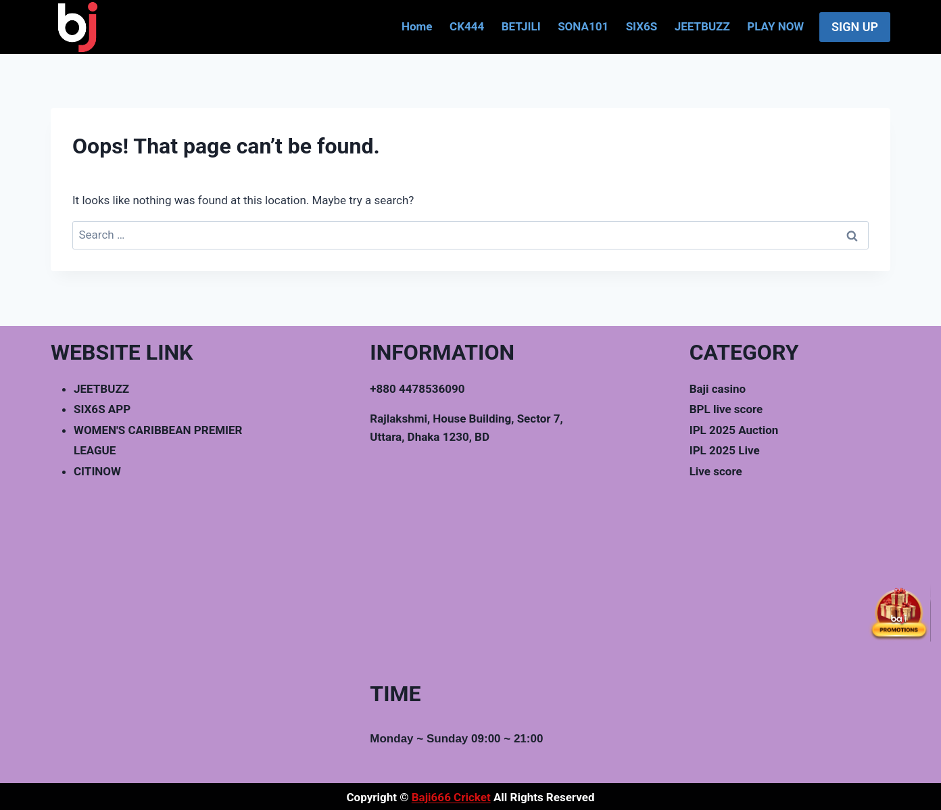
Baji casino (718, 389)
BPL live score (726, 409)
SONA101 (583, 26)
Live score (716, 471)
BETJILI (521, 26)
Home (417, 26)
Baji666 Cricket (451, 797)
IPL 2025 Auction (734, 430)
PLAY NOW (775, 26)
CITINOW (97, 471)
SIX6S (642, 26)
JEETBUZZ (702, 26)
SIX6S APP (102, 409)
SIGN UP (854, 27)
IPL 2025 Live (725, 450)
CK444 (467, 26)
